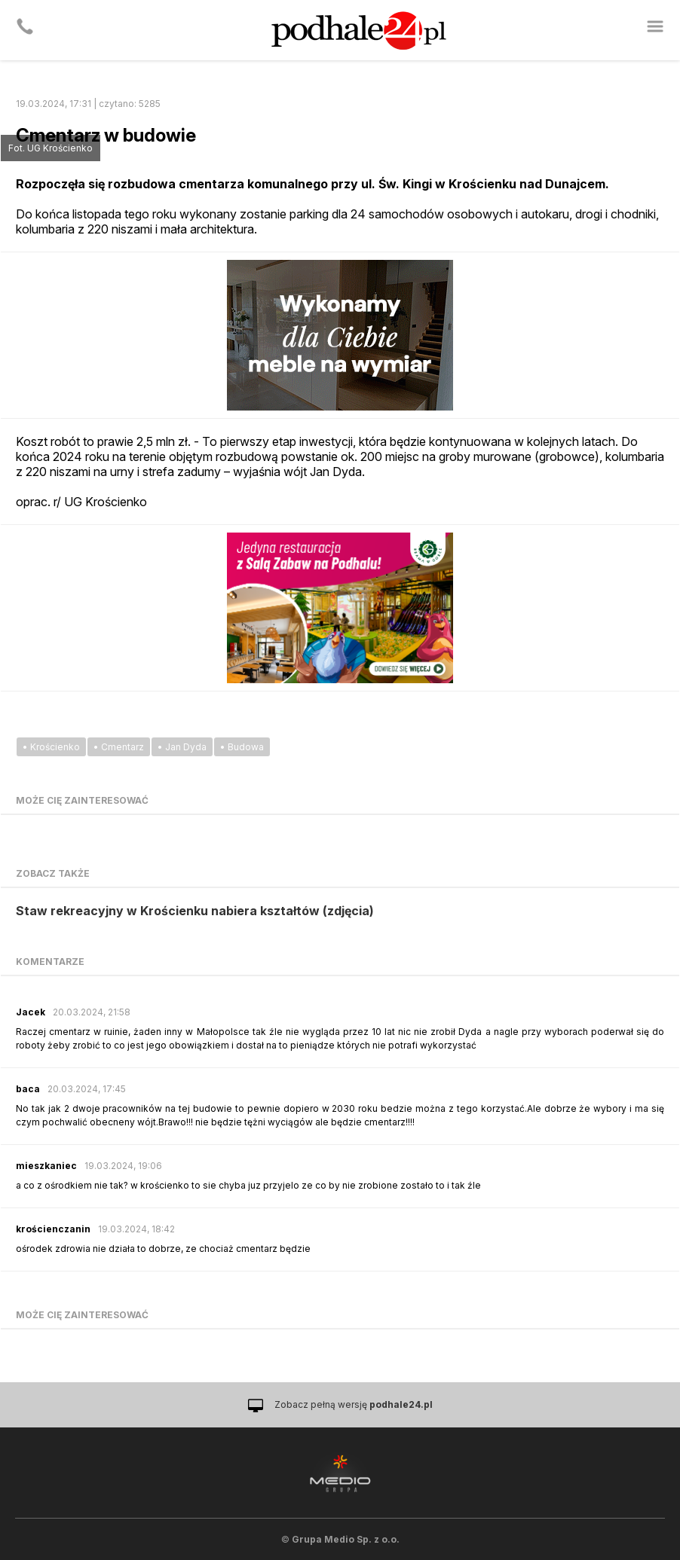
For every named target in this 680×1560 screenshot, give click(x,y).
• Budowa (242, 747)
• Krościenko (51, 747)
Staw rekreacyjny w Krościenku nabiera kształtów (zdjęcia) (195, 910)
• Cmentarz (118, 747)
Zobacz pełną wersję (353, 1404)
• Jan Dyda (182, 747)
